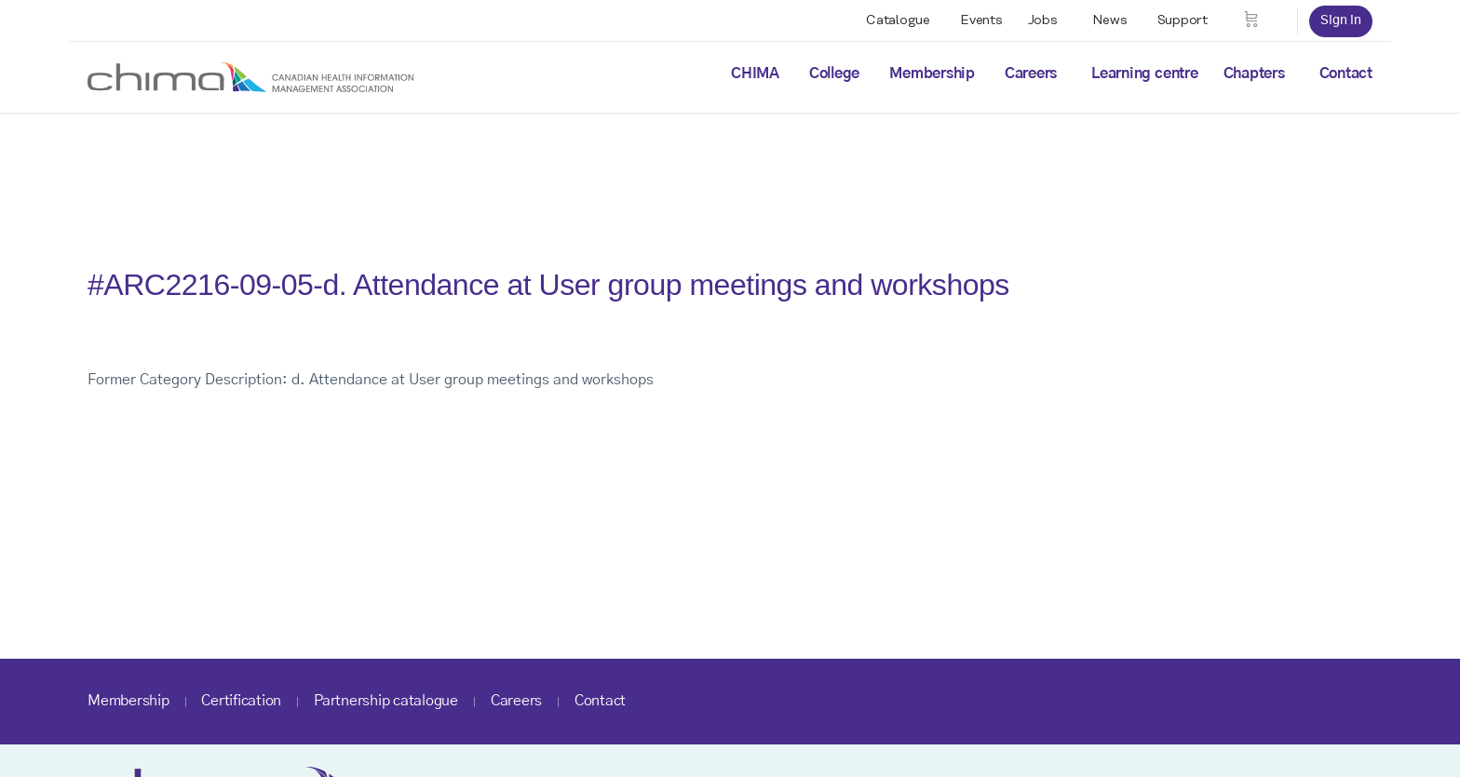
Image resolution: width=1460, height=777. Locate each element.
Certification (241, 700)
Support (1182, 20)
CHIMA (755, 73)
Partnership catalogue (386, 700)
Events (981, 20)
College (834, 73)
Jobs (1043, 20)
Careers (1031, 73)
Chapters (1254, 73)
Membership (932, 73)
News (1110, 20)
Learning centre (1144, 73)
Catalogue (898, 20)
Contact (1345, 73)
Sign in (1340, 20)
